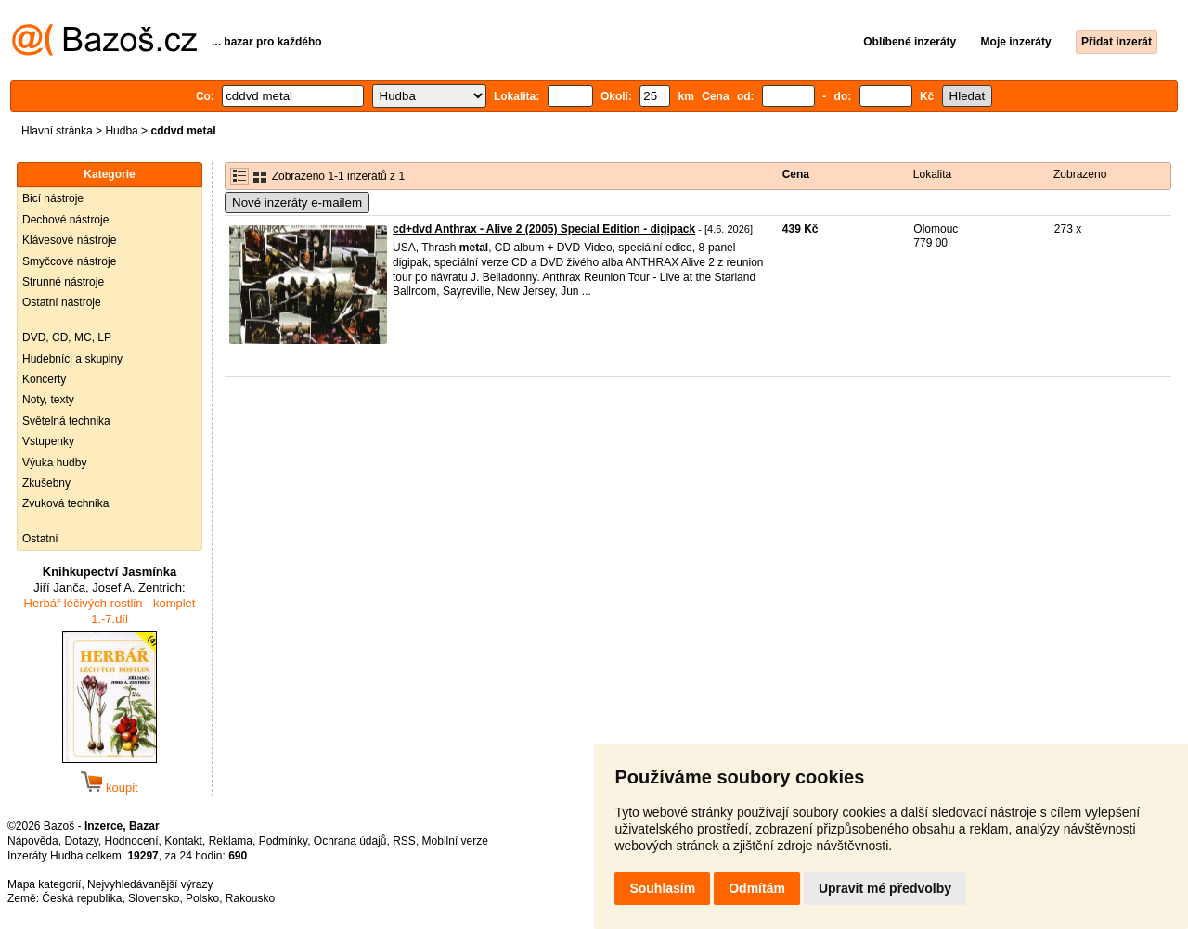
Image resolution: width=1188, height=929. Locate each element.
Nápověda (32, 840)
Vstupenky (48, 441)
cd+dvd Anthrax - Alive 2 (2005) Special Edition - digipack (544, 229)
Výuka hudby (54, 462)
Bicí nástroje (53, 198)
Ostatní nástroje (61, 302)
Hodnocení (132, 840)
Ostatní (40, 538)
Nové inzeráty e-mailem (297, 203)
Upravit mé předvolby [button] (885, 888)
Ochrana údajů (350, 840)
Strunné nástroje (63, 281)
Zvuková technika (65, 503)
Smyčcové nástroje (69, 261)
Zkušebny (46, 483)
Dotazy (80, 840)
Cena (795, 174)
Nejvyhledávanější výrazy (150, 884)
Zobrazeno (1079, 174)
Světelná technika (66, 420)
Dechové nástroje (65, 219)
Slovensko (153, 898)
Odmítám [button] (757, 888)
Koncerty (44, 379)
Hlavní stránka (57, 130)
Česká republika (82, 898)
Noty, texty (48, 399)
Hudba (121, 130)
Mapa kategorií (44, 884)
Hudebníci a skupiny (72, 358)
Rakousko (250, 898)
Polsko (202, 898)
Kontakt (183, 840)
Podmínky (283, 840)
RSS (404, 840)
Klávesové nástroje (69, 240)
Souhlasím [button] (662, 888)
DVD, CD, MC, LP (66, 337)
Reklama (230, 840)
